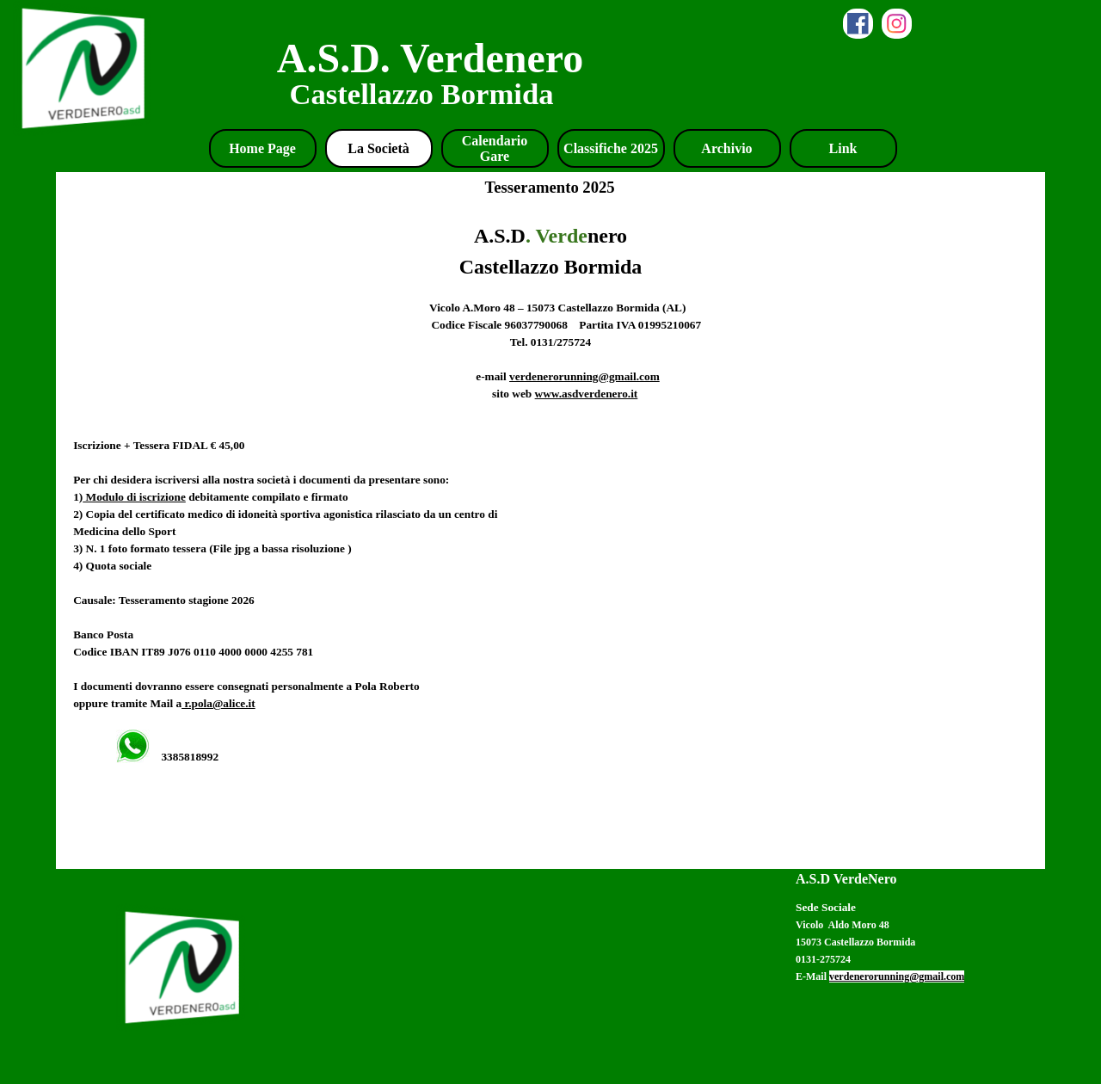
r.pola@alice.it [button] (218, 703)
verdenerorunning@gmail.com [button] (584, 376)
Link (843, 148)
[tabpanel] (550, 536)
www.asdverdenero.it (586, 393)
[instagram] (897, 24)
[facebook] (858, 24)
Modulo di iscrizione (134, 496)
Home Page (262, 148)
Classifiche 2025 (610, 148)
